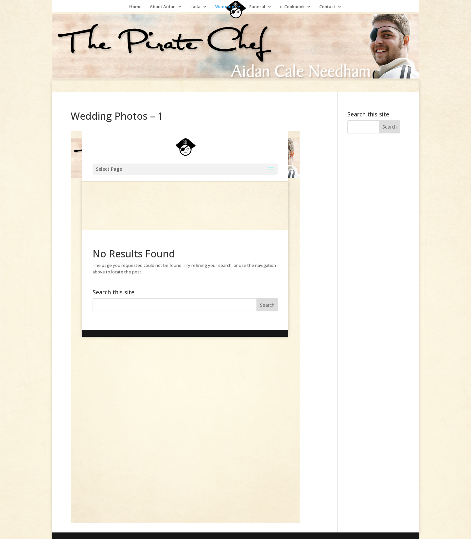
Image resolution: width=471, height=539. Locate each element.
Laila (195, 6)
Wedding (225, 6)
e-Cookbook (292, 6)
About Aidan (163, 6)
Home (135, 6)
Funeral (257, 6)
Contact (327, 6)
